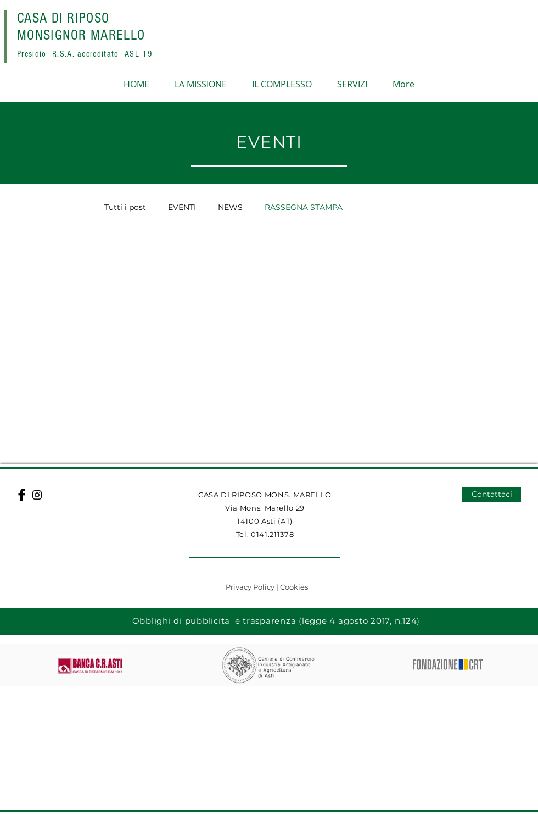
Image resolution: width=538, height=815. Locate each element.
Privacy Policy (251, 587)
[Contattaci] (491, 494)
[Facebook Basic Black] (21, 495)
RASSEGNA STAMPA (304, 207)
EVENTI (182, 207)
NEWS (230, 207)
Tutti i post (125, 207)
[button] (269, 746)
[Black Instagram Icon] (37, 495)
